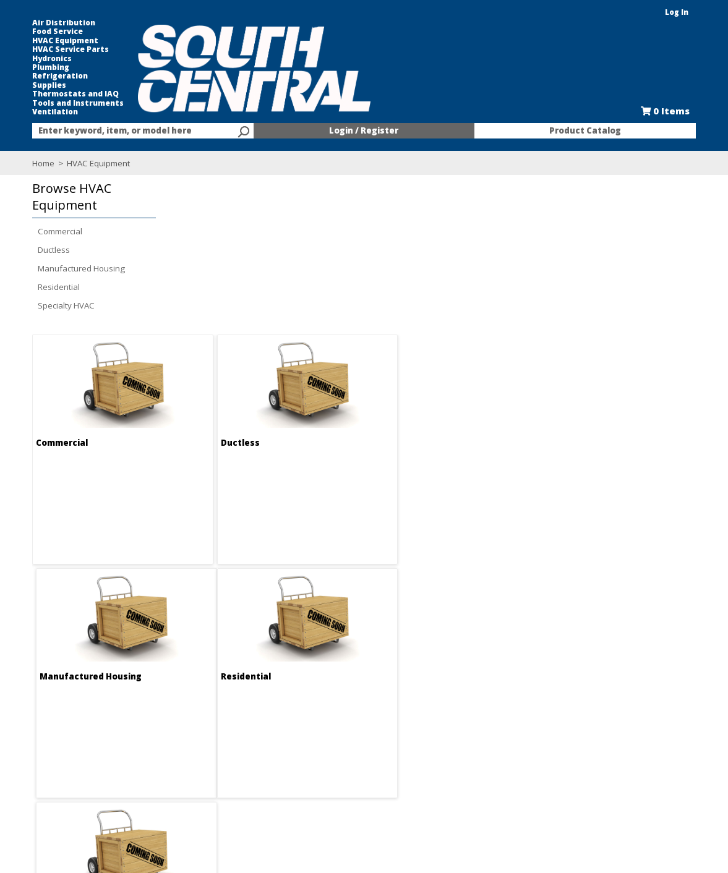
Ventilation (53, 112)
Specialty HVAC (64, 305)
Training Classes (335, 790)
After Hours (325, 779)
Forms (315, 756)
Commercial (58, 231)
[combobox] (141, 131)
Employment (193, 734)
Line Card (455, 756)
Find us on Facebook (87, 758)
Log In (679, 12)
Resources (324, 767)
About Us (187, 723)
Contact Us (190, 745)
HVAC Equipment (63, 40)
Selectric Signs (464, 745)
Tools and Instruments (76, 103)
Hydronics (50, 58)
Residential (57, 286)
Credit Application (337, 745)
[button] (89, 197)
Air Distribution (61, 23)
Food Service (55, 31)
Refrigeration (58, 76)
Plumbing (48, 67)
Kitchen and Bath (469, 734)
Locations (188, 756)
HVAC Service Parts (68, 49)
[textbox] (135, 131)
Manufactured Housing (79, 268)
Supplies (47, 85)
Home (41, 163)
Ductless (52, 249)
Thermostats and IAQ (73, 94)
